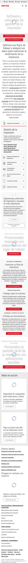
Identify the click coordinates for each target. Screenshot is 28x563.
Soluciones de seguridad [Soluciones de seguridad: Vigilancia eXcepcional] (7, 515)
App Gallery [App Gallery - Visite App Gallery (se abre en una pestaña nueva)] (4, 534)
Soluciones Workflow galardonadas (10, 466)
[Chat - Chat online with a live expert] (6, 1)
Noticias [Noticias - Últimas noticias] (3, 518)
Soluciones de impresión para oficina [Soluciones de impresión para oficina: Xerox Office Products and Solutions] (11, 451)
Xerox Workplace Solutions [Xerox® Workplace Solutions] (11, 150)
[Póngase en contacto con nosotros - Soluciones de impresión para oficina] (14, 36)
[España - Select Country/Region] (11, 1)
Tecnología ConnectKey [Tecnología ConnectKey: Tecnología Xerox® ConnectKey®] (7, 457)
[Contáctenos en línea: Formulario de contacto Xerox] (14, 491)
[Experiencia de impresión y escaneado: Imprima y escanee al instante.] (14, 225)
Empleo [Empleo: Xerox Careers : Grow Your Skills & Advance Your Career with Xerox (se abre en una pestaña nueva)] (21, 549)
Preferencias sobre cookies (7, 554)
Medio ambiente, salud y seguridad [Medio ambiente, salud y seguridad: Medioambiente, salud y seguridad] (9, 510)
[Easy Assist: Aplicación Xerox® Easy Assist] (14, 219)
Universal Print (7, 151)
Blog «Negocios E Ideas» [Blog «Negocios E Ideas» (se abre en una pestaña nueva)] (7, 520)
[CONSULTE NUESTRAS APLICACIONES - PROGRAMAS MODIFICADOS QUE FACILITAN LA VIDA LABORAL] (14, 354)
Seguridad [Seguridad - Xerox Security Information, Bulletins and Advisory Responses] (18, 554)
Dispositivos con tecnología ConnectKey (11, 460)
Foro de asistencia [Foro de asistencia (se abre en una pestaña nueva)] (5, 543)
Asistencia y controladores (9, 540)
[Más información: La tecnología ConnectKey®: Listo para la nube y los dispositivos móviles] (14, 428)
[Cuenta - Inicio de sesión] (17, 1)
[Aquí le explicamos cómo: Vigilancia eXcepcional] (14, 333)
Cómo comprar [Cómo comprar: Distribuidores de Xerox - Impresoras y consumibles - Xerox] (5, 526)
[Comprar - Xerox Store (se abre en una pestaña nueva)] (24, 1)
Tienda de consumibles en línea (9, 532)
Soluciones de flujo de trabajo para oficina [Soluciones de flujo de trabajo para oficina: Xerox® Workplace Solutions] (12, 454)
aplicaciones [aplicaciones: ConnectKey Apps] (14, 88)
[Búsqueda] (22, 5)
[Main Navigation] (25, 5)
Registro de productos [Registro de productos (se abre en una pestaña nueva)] (6, 546)
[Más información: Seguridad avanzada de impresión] (14, 394)
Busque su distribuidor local (8, 470)
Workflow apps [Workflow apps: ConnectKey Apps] (5, 463)
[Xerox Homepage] (5, 5)
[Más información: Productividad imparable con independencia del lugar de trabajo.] (14, 244)
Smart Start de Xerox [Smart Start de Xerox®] (9, 148)
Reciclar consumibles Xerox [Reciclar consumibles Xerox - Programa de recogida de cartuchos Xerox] (8, 523)
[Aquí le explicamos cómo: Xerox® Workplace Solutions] (14, 286)
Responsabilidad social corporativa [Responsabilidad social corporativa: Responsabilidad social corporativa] (9, 513)
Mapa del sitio (4, 556)
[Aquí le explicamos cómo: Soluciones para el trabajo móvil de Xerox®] (14, 309)
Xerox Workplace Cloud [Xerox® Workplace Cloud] (10, 144)
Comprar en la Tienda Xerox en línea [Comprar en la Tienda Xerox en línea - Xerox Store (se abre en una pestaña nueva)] (10, 529)
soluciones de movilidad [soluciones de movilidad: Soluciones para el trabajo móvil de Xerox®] (14, 96)
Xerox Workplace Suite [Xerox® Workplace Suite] (10, 146)
